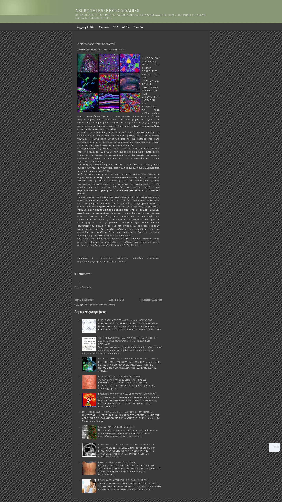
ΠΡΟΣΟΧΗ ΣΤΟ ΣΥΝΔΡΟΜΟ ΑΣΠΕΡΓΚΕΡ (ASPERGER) (127, 394)
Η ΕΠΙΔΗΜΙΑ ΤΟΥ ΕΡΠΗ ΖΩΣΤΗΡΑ (116, 427)
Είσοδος (139, 27)
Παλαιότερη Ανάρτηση (151, 300)
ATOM (126, 27)
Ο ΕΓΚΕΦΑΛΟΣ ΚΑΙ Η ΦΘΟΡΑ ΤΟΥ (96, 44)
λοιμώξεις (138, 258)
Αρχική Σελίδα (86, 27)
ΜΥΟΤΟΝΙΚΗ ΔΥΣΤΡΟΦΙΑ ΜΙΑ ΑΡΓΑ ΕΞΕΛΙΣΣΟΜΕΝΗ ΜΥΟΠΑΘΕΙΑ (117, 412)
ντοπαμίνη (153, 258)
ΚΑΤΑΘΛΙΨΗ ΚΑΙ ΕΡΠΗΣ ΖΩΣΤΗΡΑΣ (117, 462)
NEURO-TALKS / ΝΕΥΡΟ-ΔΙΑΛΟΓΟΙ (107, 10)
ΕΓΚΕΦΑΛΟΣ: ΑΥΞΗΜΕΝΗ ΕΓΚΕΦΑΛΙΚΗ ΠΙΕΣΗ (123, 480)
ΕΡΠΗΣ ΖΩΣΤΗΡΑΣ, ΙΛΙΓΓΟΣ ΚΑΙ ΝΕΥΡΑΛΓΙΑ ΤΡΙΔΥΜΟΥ (128, 359)
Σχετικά (104, 27)
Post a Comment (83, 287)
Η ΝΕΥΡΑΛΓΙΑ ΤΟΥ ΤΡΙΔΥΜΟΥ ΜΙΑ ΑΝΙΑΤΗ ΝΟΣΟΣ (125, 320)
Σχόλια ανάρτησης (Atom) (101, 305)
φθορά (123, 261)
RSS (115, 27)
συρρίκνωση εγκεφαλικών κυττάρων (97, 261)
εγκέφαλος (123, 258)
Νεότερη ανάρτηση (84, 300)
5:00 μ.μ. (122, 50)
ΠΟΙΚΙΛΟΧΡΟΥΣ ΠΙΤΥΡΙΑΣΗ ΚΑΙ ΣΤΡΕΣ (119, 376)
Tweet (275, 447)
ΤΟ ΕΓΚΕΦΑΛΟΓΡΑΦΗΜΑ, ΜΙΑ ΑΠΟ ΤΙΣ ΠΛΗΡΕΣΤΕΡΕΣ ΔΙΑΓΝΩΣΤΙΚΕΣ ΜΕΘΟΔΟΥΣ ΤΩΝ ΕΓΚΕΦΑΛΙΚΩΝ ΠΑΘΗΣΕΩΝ (127, 341)
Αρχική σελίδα (116, 300)
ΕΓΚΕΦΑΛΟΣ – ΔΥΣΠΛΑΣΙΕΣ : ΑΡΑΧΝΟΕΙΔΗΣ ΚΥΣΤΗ (126, 445)
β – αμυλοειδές (102, 258)
